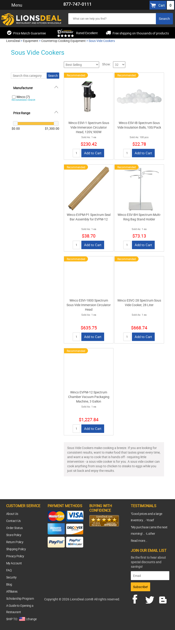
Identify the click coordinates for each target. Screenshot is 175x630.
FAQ (9, 570)
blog (163, 599)
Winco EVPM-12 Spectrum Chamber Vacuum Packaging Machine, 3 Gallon (88, 396)
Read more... (139, 540)
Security (11, 577)
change (32, 619)
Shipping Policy (16, 549)
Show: (106, 64)
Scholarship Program (20, 598)
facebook (138, 599)
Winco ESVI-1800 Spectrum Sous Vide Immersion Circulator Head (89, 305)
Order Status (14, 528)
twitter (150, 599)
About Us (12, 513)
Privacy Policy (15, 556)
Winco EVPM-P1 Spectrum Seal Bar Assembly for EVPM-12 (89, 216)
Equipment (30, 41)
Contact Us (13, 521)
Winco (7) (23, 97)
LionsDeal (13, 41)
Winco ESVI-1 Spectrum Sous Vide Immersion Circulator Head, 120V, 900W (88, 127)
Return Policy (14, 542)
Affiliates (12, 591)
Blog (9, 584)
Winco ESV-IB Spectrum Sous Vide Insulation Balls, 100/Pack (139, 125)
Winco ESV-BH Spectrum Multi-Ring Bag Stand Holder (139, 216)
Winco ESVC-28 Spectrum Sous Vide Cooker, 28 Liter (139, 302)
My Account (14, 563)
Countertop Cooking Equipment (63, 41)
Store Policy (13, 535)
